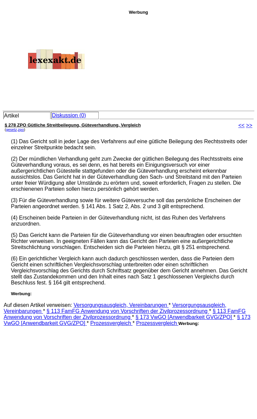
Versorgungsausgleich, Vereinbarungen (121, 305)
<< (241, 125)
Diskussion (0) (69, 115)
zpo (21, 130)
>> (249, 125)
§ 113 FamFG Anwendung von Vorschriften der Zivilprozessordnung (128, 311)
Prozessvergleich (111, 323)
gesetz (11, 130)
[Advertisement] (191, 61)
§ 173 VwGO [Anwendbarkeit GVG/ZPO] (185, 317)
